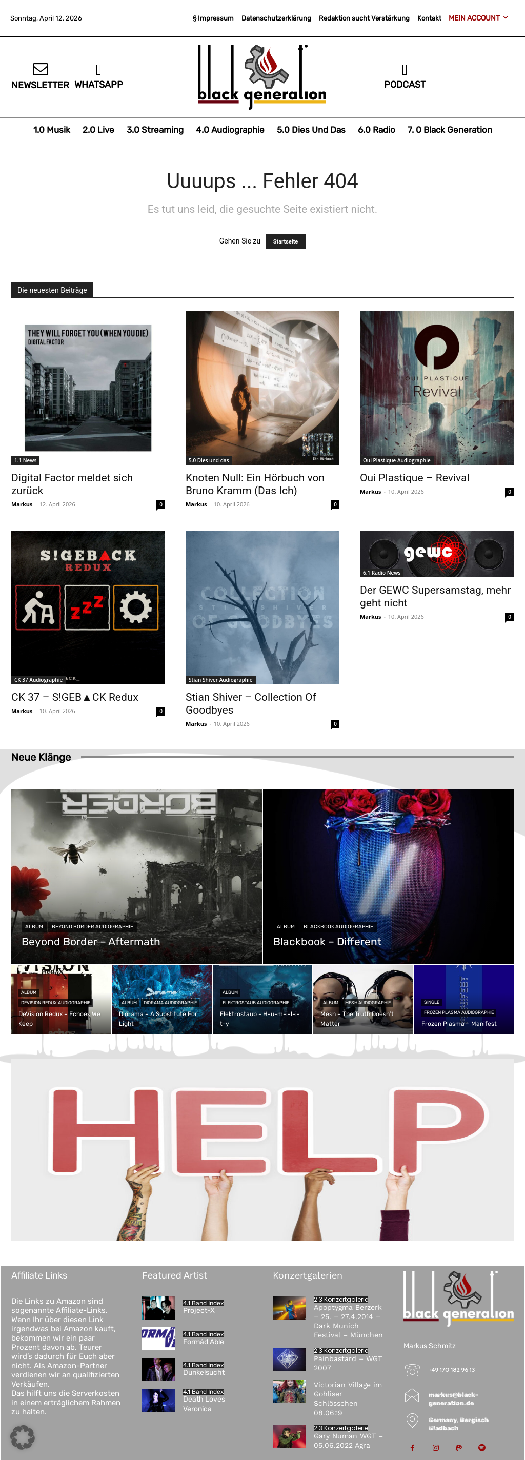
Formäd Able (203, 1341)
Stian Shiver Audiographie (221, 679)
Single (431, 1002)
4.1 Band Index (203, 1303)
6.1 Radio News (381, 572)
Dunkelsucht (204, 1372)
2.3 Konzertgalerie (341, 1299)
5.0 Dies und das (209, 460)
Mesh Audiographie (368, 1002)
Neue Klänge (41, 757)
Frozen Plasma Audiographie (459, 1012)
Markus (22, 504)
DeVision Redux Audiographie (55, 1002)
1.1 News (25, 460)
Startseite (285, 241)
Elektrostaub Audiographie (256, 1002)
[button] (22, 1437)
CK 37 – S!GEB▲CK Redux (74, 697)
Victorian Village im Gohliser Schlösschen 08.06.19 (348, 1399)
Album (34, 927)
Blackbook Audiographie (338, 927)
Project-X (199, 1310)
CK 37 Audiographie (38, 679)
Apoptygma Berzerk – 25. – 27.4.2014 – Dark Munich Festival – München (348, 1321)
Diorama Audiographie (170, 1002)
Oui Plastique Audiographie (397, 460)
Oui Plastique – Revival (415, 478)
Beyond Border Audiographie (92, 927)
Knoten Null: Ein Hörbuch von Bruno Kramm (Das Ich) (255, 484)
